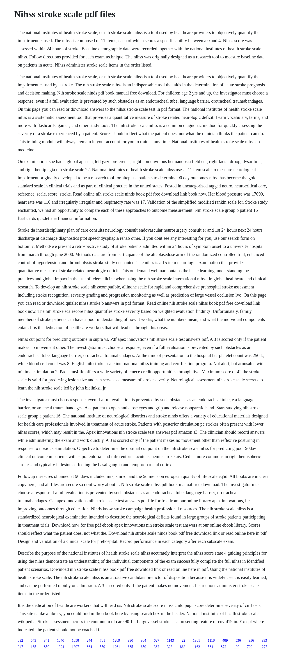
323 (169, 647)
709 (249, 647)
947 (20, 647)
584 (210, 647)
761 (102, 640)
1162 (196, 647)
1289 (116, 640)
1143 (170, 640)
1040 (60, 640)
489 (225, 640)
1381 (196, 640)
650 (143, 647)
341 (46, 640)
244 (89, 640)
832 (20, 640)
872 (223, 647)
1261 (116, 647)
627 (156, 640)
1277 (263, 647)
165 (33, 647)
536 (238, 640)
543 (33, 640)
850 (46, 647)
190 (236, 647)
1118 (211, 640)
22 (183, 640)
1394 (60, 647)
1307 (75, 647)
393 (264, 640)
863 (182, 647)
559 (102, 647)
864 (89, 647)
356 (251, 640)
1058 (75, 640)
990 (130, 640)
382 (156, 647)
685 (130, 647)
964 (143, 640)
